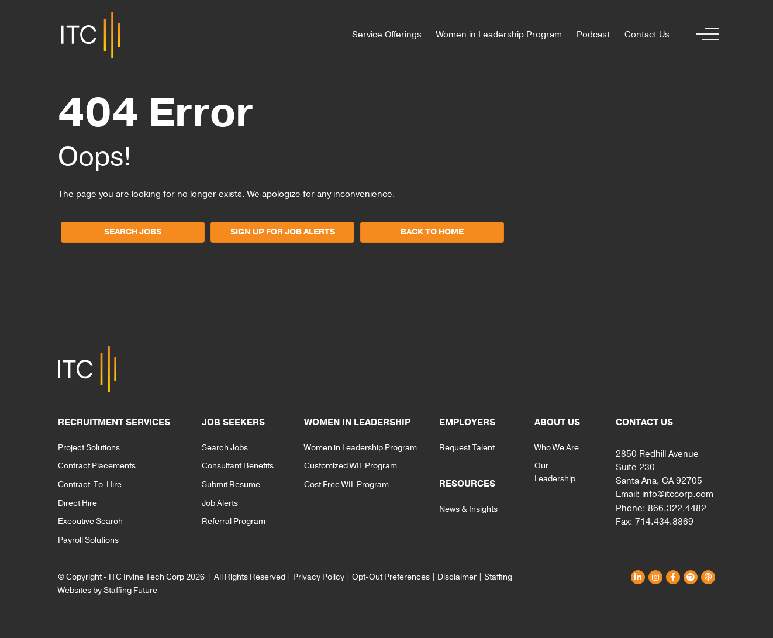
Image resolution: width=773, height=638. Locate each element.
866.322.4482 (677, 508)
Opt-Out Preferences (391, 576)
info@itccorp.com (677, 494)
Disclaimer (457, 576)
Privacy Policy (318, 576)
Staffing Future (130, 590)
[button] (704, 35)
